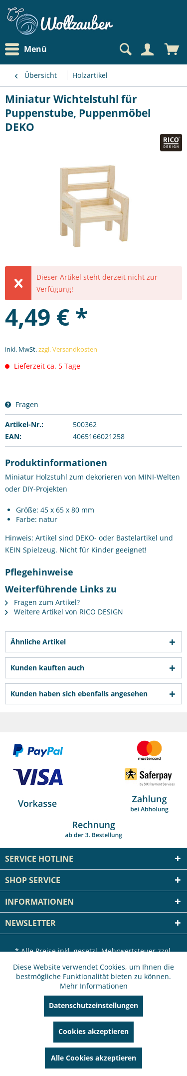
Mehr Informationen (94, 986)
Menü (26, 49)
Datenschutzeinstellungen (93, 1005)
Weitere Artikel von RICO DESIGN (64, 611)
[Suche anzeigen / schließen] (125, 49)
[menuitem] (28, 49)
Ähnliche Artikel (38, 641)
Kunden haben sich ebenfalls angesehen (79, 693)
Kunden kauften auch (47, 667)
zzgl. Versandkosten (67, 349)
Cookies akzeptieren (93, 1031)
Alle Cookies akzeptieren (93, 1058)
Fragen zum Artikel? (42, 602)
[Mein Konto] (147, 49)
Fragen (21, 404)
